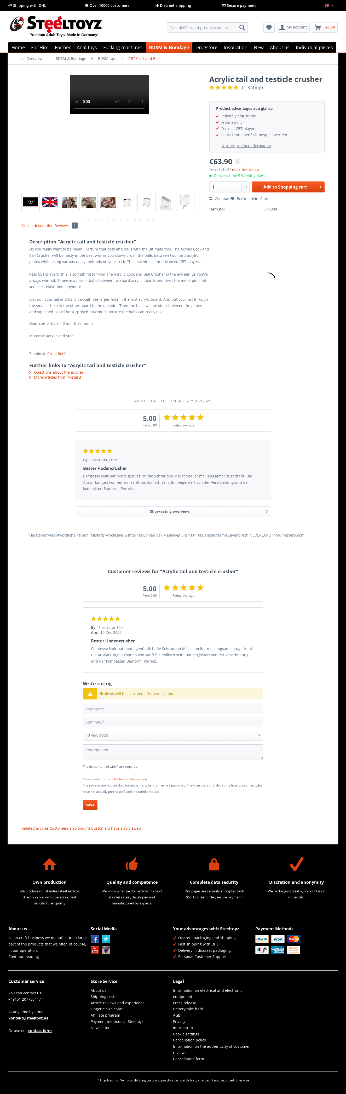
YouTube (95, 950)
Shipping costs (103, 996)
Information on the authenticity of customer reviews (211, 1049)
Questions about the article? (56, 372)
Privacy (179, 1021)
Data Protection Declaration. (127, 779)
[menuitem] (207, 30)
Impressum (183, 1027)
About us (98, 990)
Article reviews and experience (118, 1002)
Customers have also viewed (116, 828)
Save (90, 804)
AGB (176, 1015)
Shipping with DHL (27, 5)
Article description (37, 225)
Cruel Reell (56, 353)
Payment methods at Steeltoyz (117, 1021)
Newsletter (100, 1027)
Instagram (106, 950)
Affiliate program (105, 1015)
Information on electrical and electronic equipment (207, 993)
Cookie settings (186, 1034)
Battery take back (188, 1008)
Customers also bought (70, 828)
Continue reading (23, 956)
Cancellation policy (189, 1040)
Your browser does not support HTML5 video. (109, 94)
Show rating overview (209, 510)
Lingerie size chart (107, 1008)
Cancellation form (188, 1058)
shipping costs (144, 1080)
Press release (184, 1002)
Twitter (106, 939)
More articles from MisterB (55, 377)
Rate (261, 198)
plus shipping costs (246, 169)
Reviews (66, 225)
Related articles (35, 828)
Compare (220, 198)
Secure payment (239, 5)
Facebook (95, 939)
